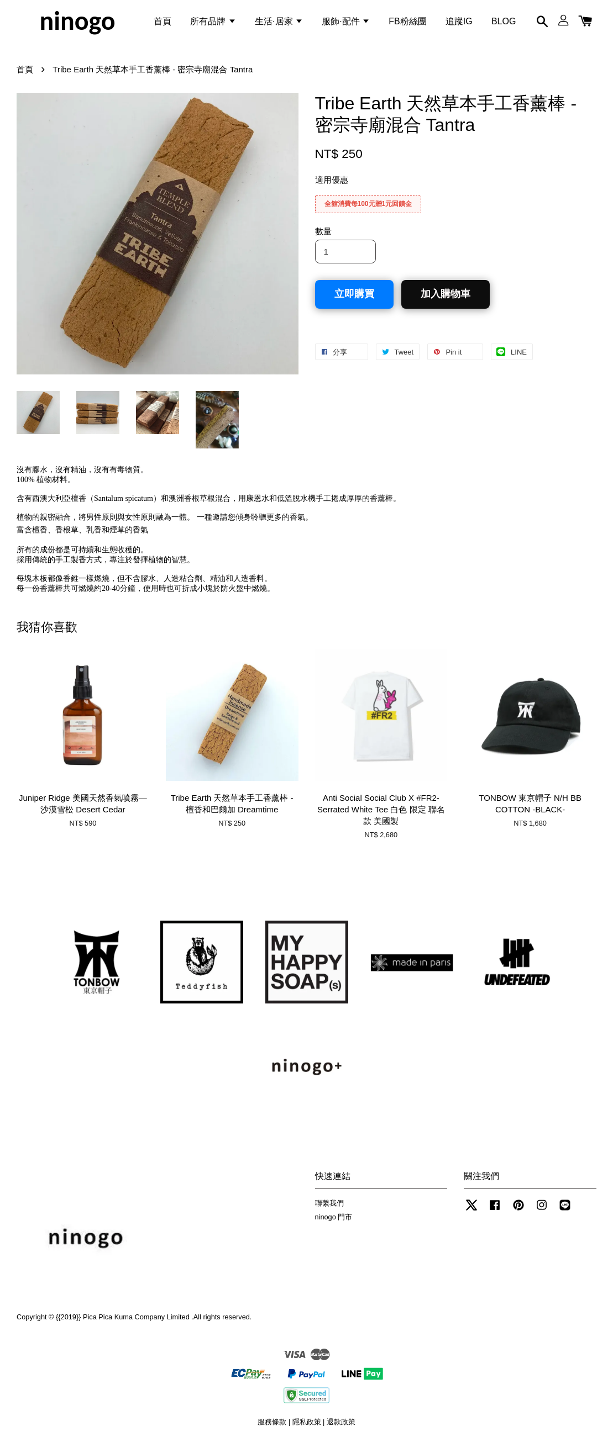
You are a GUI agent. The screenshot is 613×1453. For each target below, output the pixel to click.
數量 (323, 239)
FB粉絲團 (407, 24)
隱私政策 (306, 1430)
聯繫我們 (329, 1211)
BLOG (503, 24)
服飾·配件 (346, 24)
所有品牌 (212, 24)
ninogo (77, 24)
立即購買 (354, 302)
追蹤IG (459, 24)
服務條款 (272, 1430)
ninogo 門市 (334, 1225)
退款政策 (341, 1430)
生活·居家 (279, 24)
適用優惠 (331, 188)
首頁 (162, 24)
